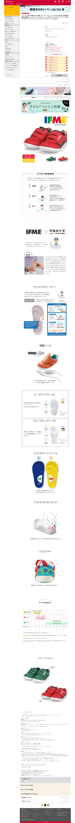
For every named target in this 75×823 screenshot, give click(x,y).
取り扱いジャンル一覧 (25, 814)
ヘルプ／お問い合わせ (9, 44)
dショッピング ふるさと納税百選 (11, 65)
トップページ (22, 5)
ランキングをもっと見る (65, 797)
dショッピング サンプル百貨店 (10, 63)
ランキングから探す (8, 35)
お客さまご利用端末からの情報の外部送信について (62, 813)
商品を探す (23, 809)
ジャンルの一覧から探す (9, 29)
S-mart (22, 781)
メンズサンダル (36, 5)
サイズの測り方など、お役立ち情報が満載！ (45, 112)
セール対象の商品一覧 (9, 18)
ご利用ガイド (7, 42)
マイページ (35, 812)
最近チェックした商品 (25, 812)
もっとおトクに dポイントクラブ (11, 67)
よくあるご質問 (7, 48)
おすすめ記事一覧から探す (9, 38)
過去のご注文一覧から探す (9, 33)
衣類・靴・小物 (28, 5)
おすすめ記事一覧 (36, 809)
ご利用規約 (7, 54)
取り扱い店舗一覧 (24, 816)
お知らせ (6, 46)
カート (34, 811)
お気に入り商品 (24, 811)
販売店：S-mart (65, 22)
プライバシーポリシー (9, 57)
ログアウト (9, 74)
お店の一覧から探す (8, 27)
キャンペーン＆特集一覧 (9, 20)
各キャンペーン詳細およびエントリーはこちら (53, 49)
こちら (33, 819)
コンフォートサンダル (44, 5)
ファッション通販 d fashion (10, 69)
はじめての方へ (7, 50)
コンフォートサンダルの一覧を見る (63, 81)
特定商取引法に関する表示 (9, 59)
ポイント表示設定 (36, 814)
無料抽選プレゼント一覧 (9, 23)
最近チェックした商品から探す (10, 31)
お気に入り (48, 76)
